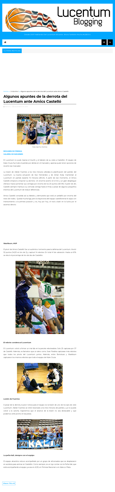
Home (5, 91)
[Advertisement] (57, 71)
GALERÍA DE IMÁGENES (13, 154)
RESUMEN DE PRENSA (12, 151)
